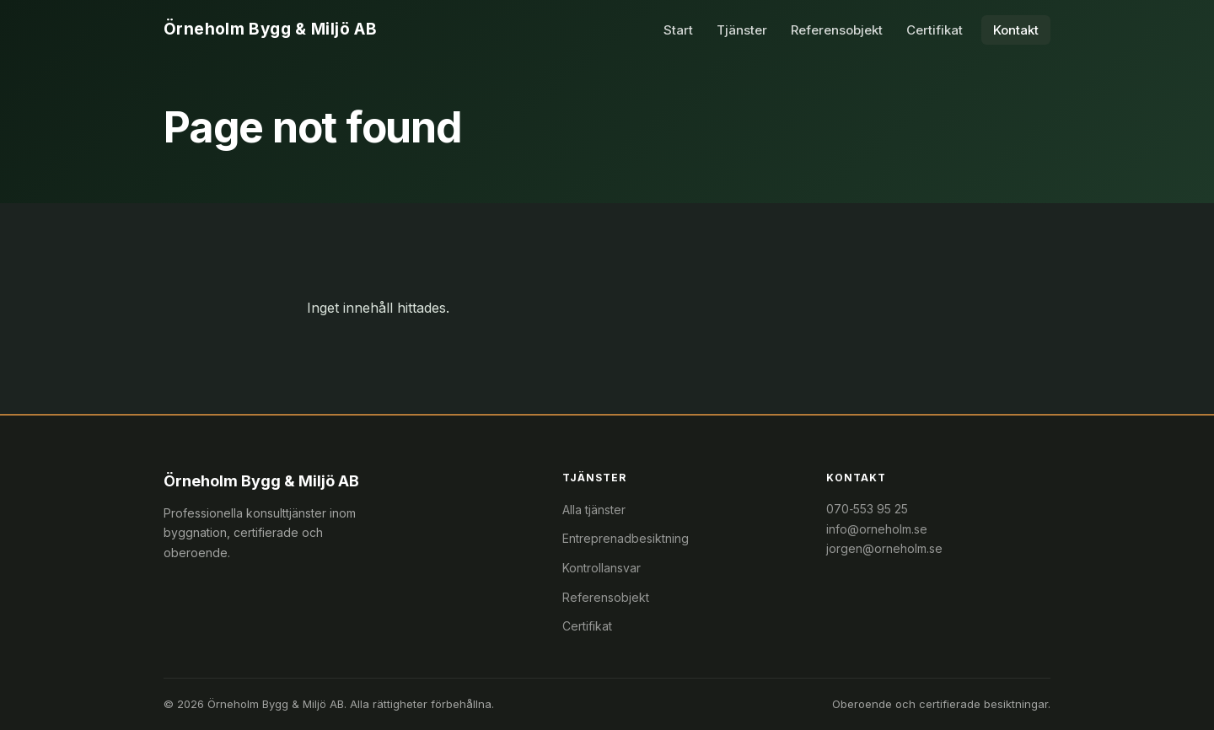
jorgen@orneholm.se (884, 548)
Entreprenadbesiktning (625, 538)
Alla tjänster (594, 509)
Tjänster (742, 30)
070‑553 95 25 (867, 509)
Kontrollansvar (601, 568)
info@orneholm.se (876, 529)
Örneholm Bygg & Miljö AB (270, 29)
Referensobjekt (837, 30)
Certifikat (934, 30)
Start (678, 30)
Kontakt (1016, 30)
